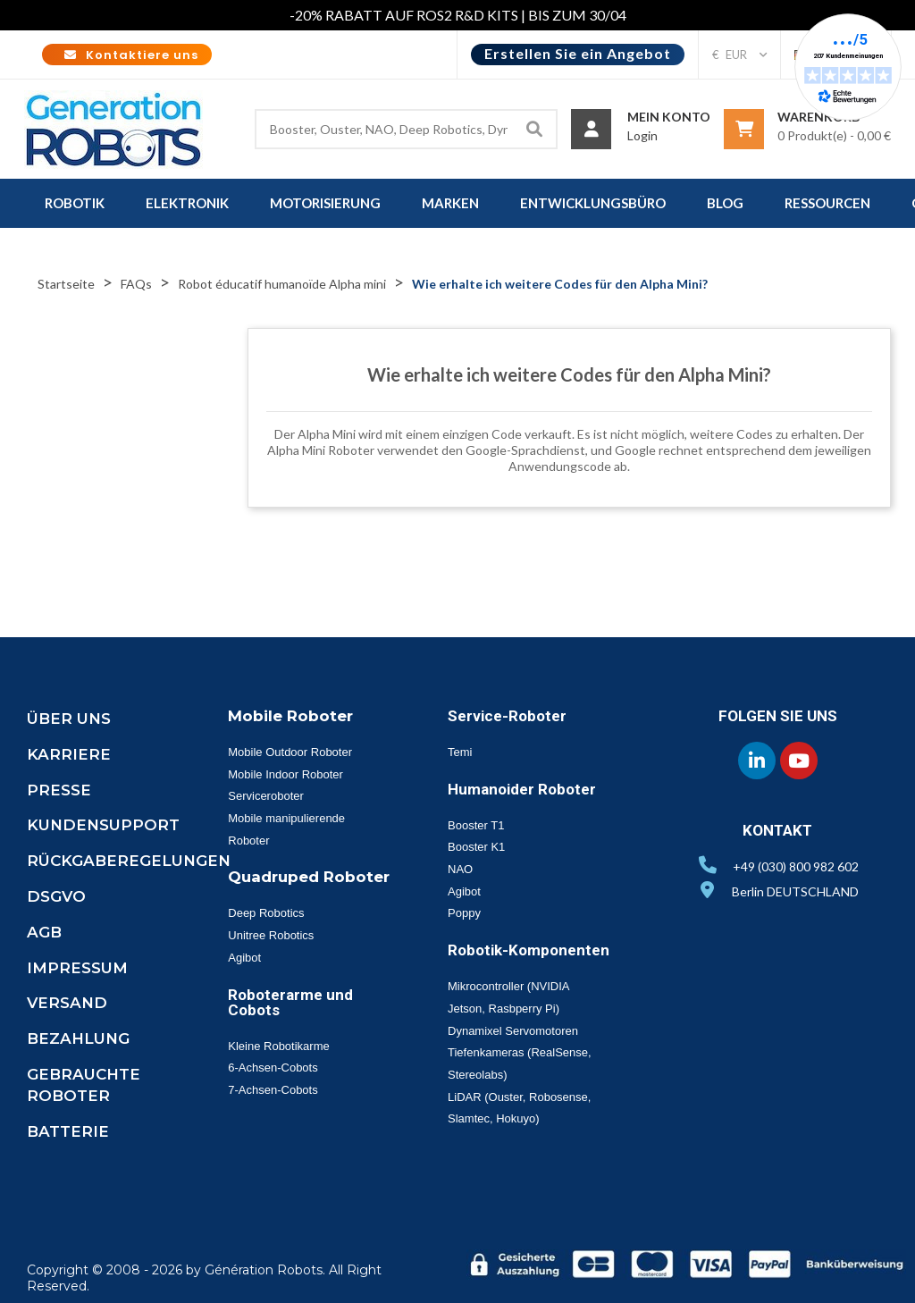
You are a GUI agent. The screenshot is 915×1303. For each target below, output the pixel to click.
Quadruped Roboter (309, 877)
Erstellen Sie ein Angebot (577, 53)
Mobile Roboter (290, 716)
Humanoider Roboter (522, 789)
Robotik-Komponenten (528, 950)
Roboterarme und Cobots (290, 1002)
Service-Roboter (507, 716)
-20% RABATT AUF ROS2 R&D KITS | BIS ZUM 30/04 (458, 14)
